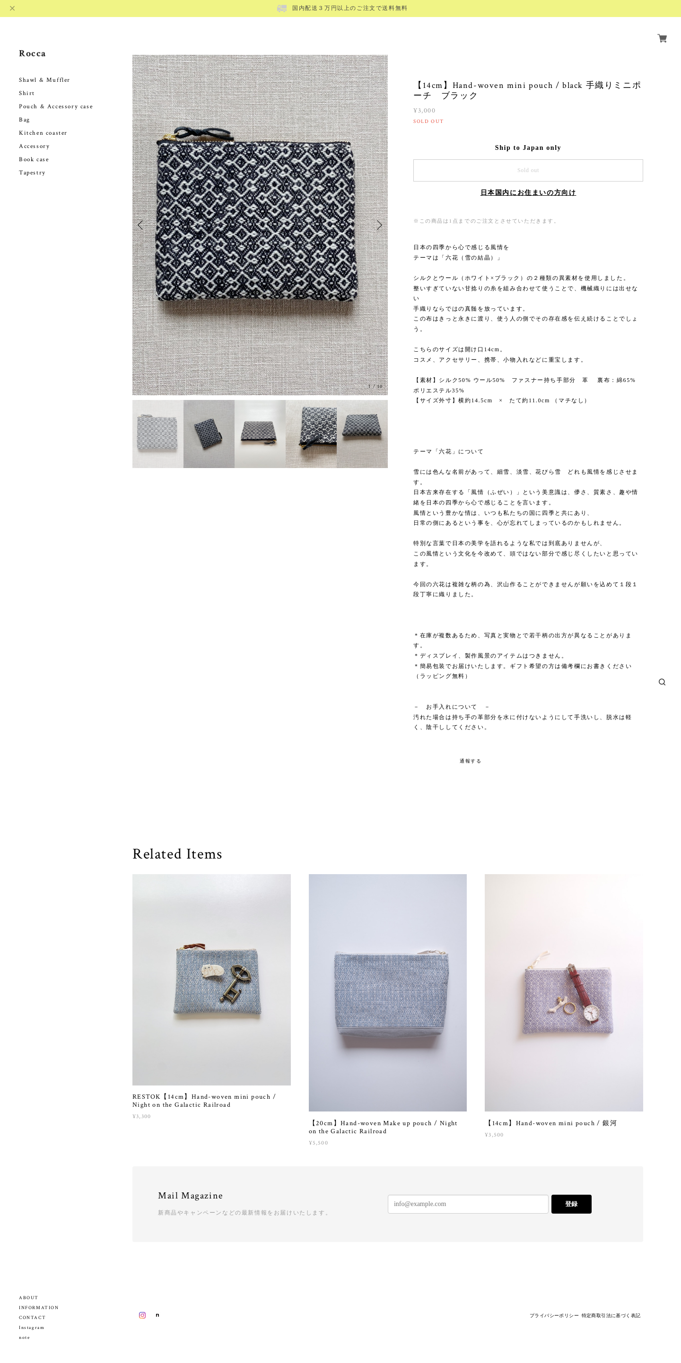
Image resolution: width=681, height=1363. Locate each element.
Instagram (31, 1328)
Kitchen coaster (43, 122)
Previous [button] (141, 225)
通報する (470, 761)
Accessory (34, 135)
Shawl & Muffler (44, 69)
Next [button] (378, 225)
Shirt (27, 82)
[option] (260, 225)
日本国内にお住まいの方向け (528, 192)
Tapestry (32, 162)
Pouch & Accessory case (57, 96)
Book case (34, 149)
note (24, 1338)
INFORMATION (39, 1308)
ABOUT (29, 1298)
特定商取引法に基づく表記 (611, 1315)
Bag (24, 109)
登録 (571, 1203)
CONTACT (32, 1318)
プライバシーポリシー (554, 1315)
